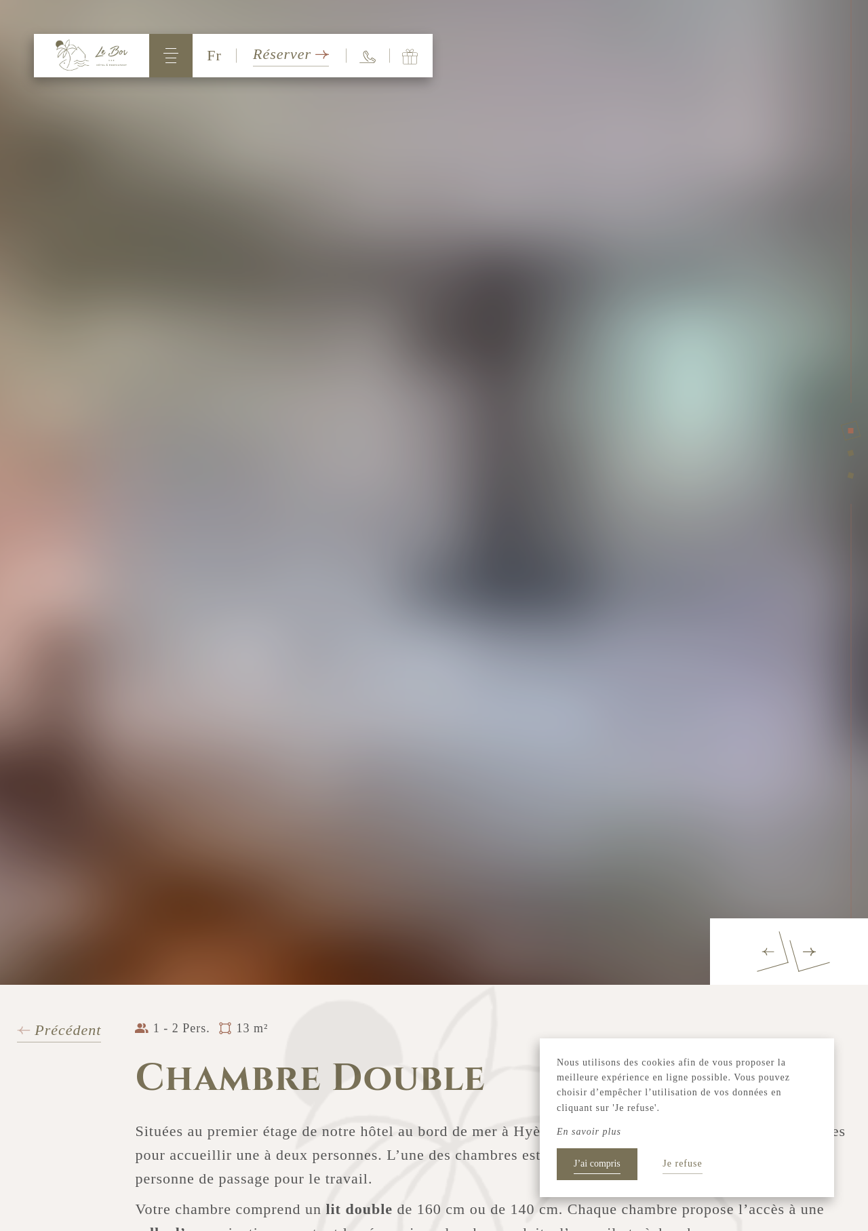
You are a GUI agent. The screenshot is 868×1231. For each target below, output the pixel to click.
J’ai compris (597, 1163)
